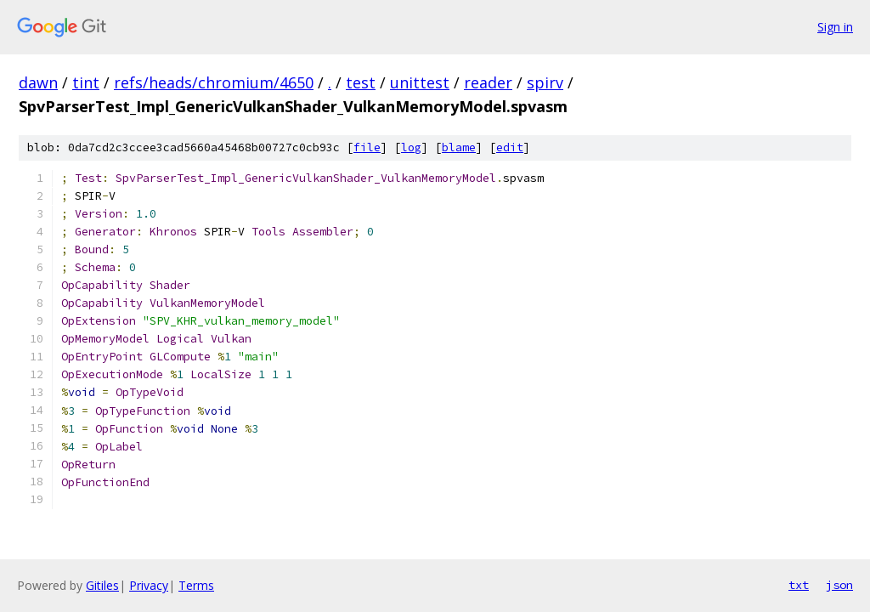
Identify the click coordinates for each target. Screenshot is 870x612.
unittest (419, 82)
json (839, 584)
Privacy (148, 585)
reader (488, 82)
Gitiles (102, 585)
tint (85, 82)
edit (509, 147)
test (361, 82)
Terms (196, 585)
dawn (38, 82)
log (411, 147)
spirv (545, 82)
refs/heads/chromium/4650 (214, 82)
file (367, 147)
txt (798, 584)
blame (459, 147)
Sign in (835, 27)
